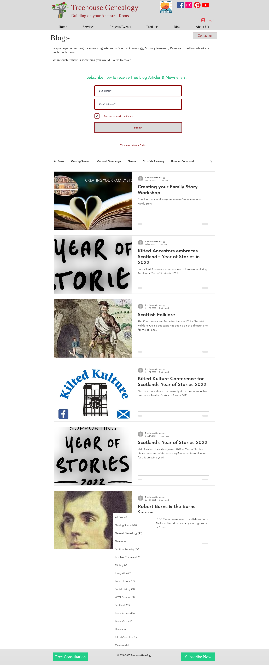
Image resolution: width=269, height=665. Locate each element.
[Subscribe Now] (198, 656)
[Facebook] (180, 5)
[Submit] (138, 127)
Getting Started (80, 161)
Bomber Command (182, 161)
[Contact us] (205, 35)
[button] (88, 27)
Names (132, 161)
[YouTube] (205, 5)
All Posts (59, 161)
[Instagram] (188, 5)
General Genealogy (109, 161)
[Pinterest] (197, 5)
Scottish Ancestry (153, 161)
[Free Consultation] (70, 656)
